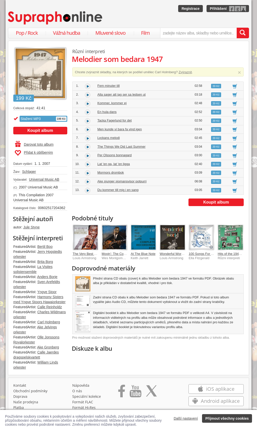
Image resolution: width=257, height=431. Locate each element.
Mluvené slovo (110, 32)
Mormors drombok (110, 172)
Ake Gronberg (48, 347)
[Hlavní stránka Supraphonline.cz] (55, 18)
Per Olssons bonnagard (114, 155)
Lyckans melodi (108, 138)
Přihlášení (218, 9)
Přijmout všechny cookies (227, 418)
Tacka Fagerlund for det (114, 120)
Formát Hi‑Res (84, 407)
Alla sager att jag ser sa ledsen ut (121, 94)
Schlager (29, 172)
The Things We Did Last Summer (121, 146)
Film (145, 32)
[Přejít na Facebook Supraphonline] (121, 392)
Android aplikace (216, 401)
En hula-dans (107, 112)
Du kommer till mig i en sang (118, 190)
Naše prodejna (25, 402)
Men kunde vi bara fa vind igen (119, 129)
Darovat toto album (34, 144)
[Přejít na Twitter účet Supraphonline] (151, 392)
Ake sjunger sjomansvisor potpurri (122, 181)
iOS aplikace (216, 388)
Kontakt (19, 385)
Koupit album (40, 130)
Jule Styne (31, 227)
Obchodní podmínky (30, 390)
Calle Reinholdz (49, 307)
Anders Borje (47, 277)
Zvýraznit (185, 72)
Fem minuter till (108, 86)
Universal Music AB (44, 179)
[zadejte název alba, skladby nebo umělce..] (198, 33)
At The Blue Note (143, 254)
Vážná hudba (66, 32)
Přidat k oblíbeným (34, 153)
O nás (77, 390)
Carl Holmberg (48, 322)
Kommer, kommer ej (111, 103)
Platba (18, 407)
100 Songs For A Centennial (209, 254)
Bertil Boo (45, 247)
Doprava (20, 396)
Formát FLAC (82, 402)
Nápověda (80, 385)
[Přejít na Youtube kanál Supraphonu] (135, 392)
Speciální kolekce (86, 396)
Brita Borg (45, 262)
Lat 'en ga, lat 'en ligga (113, 164)
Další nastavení (186, 418)
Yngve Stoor (46, 292)
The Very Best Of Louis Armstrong (97, 254)
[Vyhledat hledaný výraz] (242, 33)
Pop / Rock (27, 32)
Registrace (190, 9)
